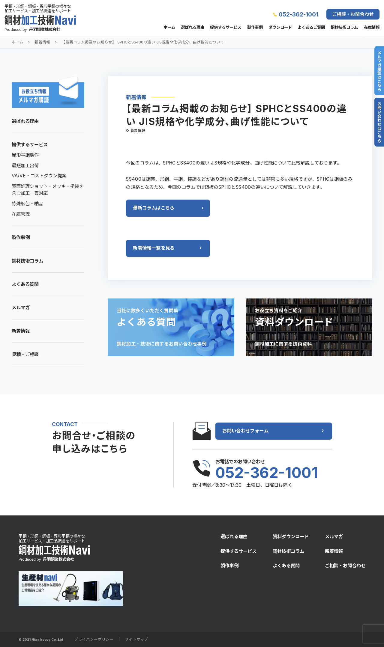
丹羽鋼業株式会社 (44, 29)
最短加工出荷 (25, 165)
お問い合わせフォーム (245, 431)
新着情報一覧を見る (153, 248)
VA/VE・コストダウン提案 (39, 176)
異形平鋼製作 (25, 155)
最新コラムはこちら (153, 208)
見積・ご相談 (25, 354)
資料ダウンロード (291, 536)
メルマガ (21, 307)
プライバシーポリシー (93, 639)
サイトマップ (136, 639)
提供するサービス (225, 27)
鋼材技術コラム (344, 27)
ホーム (169, 27)
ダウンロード (280, 27)
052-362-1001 (298, 14)
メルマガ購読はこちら (379, 70)
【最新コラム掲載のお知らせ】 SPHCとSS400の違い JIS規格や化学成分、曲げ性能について (143, 42)
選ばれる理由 (192, 27)
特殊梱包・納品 (27, 203)
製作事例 (255, 27)
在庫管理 (21, 214)
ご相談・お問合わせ (353, 14)
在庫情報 (372, 27)
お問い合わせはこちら (379, 122)
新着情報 (42, 42)
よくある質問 (25, 284)
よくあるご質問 (311, 27)
